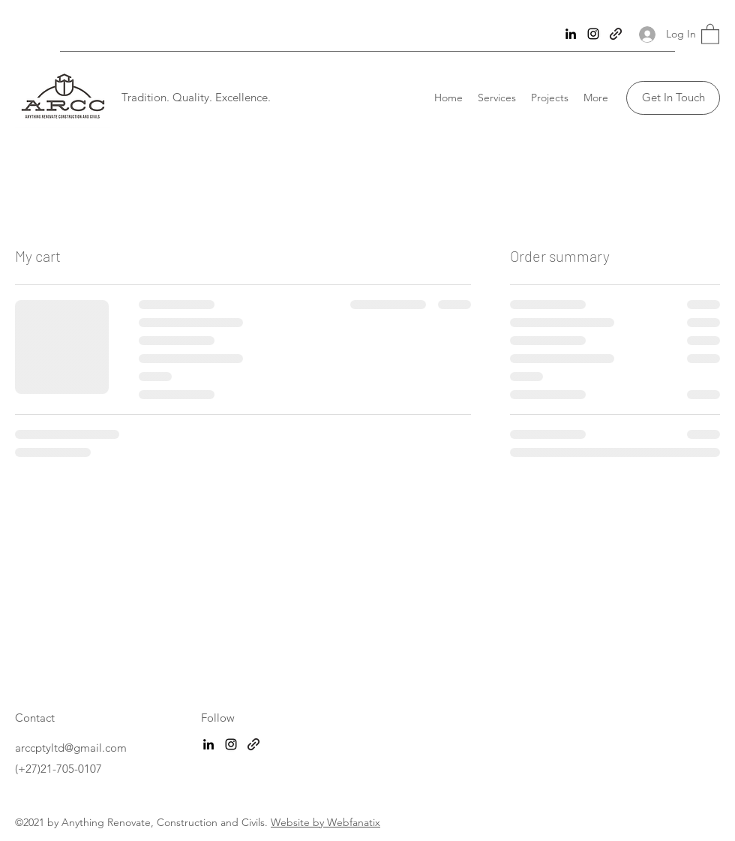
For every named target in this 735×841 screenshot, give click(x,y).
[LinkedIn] (570, 33)
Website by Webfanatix (325, 822)
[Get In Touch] (673, 98)
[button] (710, 33)
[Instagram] (593, 33)
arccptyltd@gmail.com (71, 747)
